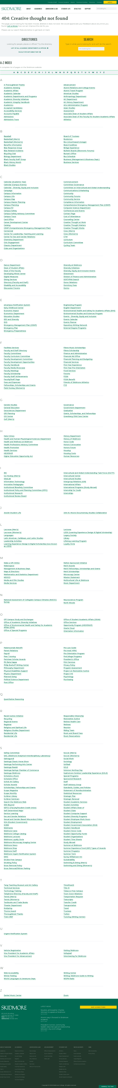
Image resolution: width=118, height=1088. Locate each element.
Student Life (65, 9)
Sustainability (69, 859)
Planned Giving (10, 676)
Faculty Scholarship (12, 373)
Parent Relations (11, 650)
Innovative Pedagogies (14, 484)
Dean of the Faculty (12, 271)
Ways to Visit (33, 1053)
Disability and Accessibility (15, 285)
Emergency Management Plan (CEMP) (20, 325)
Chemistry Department (14, 240)
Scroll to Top (108, 1086)
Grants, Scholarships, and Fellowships (80, 413)
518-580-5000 (9, 1016)
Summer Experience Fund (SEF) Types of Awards (85, 848)
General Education (12, 407)
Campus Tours (10, 216)
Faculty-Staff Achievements (16, 376)
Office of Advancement (49, 1050)
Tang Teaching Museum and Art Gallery (21, 885)
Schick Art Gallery (11, 781)
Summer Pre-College (20, 1076)
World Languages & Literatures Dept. (20, 978)
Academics (38, 9)
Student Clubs (70, 810)
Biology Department (12, 156)
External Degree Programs (75, 328)
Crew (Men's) (69, 231)
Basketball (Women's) (13, 142)
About (28, 9)
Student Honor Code (72, 830)
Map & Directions (98, 1006)
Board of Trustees (71, 136)
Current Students (63, 2)
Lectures (67, 529)
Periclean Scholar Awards (15, 659)
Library (66, 538)
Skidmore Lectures (12, 836)
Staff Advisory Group (72, 784)
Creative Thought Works (74, 228)
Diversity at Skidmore (73, 265)
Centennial (8, 231)
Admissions (9, 117)
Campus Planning (11, 205)
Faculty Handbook (11, 365)
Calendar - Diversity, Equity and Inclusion (21, 188)
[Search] (115, 8)
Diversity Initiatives (72, 268)
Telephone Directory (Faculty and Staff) (21, 893)
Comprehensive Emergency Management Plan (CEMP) (87, 205)
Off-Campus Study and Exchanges (18, 619)
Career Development (64, 1055)
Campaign (8, 190)
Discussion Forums (12, 288)
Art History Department (74, 102)
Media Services (10, 583)
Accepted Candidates (13, 108)
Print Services (69, 662)
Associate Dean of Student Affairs (78, 114)
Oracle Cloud (69, 628)
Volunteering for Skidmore (75, 955)
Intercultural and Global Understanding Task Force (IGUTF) (89, 473)
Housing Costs (70, 453)
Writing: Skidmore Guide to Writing (78, 975)
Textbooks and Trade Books (16, 902)
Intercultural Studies (72, 478)
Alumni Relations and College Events (79, 88)
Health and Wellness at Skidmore (18, 442)
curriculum (68, 240)
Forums (67, 373)
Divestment (69, 274)
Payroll (7, 653)
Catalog (7, 225)
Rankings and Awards (5, 1063)
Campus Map (9, 199)
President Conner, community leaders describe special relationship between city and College (55, 1026)
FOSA (66, 376)
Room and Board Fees (73, 733)
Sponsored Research (72, 778)
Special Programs (71, 775)
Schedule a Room (11, 775)
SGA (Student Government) (15, 822)
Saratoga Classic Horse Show (16, 761)
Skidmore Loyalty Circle (14, 839)
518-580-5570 (14, 1018)
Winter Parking (10, 975)
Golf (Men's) (9, 419)
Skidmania (8, 827)
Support (88, 9)
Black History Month (12, 162)
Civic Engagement (11, 242)
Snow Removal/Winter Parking (17, 868)
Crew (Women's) (71, 234)
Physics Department (12, 673)
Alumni (73, 2)
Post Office (9, 682)
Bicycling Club (10, 154)
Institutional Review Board (15, 496)
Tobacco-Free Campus (73, 890)
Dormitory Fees (70, 285)
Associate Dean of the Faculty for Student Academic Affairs (89, 117)
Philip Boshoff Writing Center (16, 665)
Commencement (71, 182)
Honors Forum (70, 447)
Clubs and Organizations (14, 248)
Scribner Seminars (11, 799)
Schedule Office (11, 778)
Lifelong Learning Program (75, 541)
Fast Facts (32, 1063)
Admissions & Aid (52, 9)
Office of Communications (80, 1060)
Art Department (70, 99)
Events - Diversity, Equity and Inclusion (80, 316)
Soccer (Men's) (70, 752)
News (75, 1050)
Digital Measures (11, 276)
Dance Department (12, 265)
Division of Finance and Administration (80, 276)
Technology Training (12, 890)
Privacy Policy (69, 665)
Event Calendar (77, 1053)
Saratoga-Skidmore (12, 773)
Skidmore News (10, 845)
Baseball (7, 136)
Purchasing (68, 679)
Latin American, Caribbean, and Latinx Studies (23, 538)
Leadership (2, 1050)
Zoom (66, 995)
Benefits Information (13, 145)
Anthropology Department (75, 96)
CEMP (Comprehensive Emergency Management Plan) (27, 228)
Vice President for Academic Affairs (19, 953)
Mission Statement (72, 577)
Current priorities (48, 1055)
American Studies (71, 94)
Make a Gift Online (12, 563)
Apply (110, 2)
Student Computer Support (75, 813)
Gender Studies (10, 405)
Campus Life (9, 196)
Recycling (8, 718)
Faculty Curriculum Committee (17, 356)
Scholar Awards (10, 784)
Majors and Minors (19, 1050)
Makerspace (9, 565)
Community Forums (72, 196)
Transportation (70, 905)
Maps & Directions (11, 571)
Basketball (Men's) (12, 139)
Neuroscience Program (73, 599)
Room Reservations (72, 736)
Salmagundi (9, 758)
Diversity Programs (63, 1060)
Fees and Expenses (12, 382)
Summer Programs (72, 851)
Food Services (70, 371)
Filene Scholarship (71, 350)
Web (89, 1046)
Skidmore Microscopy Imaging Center (20, 842)
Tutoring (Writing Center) (74, 916)
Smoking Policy (10, 862)
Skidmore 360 (3, 1055)
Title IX (67, 887)
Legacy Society (70, 535)
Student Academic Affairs (21, 1063)
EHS (5, 322)
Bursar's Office (70, 154)
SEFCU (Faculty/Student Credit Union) (20, 807)
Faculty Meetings (11, 371)
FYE (65, 385)
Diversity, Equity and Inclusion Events (79, 271)
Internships (68, 493)
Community (68, 193)
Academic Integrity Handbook (17, 102)
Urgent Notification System (15, 933)
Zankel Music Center (13, 995)
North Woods (69, 602)
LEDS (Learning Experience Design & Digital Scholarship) (88, 532)
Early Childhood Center (14, 308)
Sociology (68, 761)
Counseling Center (72, 219)
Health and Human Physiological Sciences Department (27, 439)
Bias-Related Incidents (13, 151)
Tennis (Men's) (10, 896)
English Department (72, 308)
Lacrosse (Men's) (11, 529)
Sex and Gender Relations (15, 816)
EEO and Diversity (11, 319)
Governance (69, 405)
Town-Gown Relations (73, 893)
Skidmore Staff (10, 851)
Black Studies (10, 165)
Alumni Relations (48, 1053)
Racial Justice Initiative (13, 715)
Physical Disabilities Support (16, 670)
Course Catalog (18, 1055)
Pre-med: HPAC (70, 650)
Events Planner (70, 322)
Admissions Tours (11, 119)
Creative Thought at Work (75, 222)
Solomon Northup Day (73, 770)
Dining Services (10, 279)
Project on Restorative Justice (76, 670)
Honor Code (69, 442)
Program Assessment (73, 668)
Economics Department (14, 313)
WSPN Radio (69, 978)
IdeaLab (7, 478)
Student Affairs (62, 1053)
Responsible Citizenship (74, 715)
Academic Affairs (11, 91)
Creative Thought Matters (75, 225)
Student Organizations (73, 836)
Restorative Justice (72, 718)
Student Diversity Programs (75, 816)
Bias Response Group (13, 148)
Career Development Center (16, 222)
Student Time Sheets (73, 839)
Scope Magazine (11, 790)
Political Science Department (16, 679)
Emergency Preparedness (15, 331)
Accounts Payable (11, 114)
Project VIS (68, 673)
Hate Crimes (9, 436)
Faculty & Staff (52, 2)
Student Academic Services (75, 801)
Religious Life (62, 1066)
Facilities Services (11, 347)
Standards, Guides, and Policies (77, 787)
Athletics (77, 9)
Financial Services (71, 362)
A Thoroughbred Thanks (14, 85)
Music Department (72, 583)
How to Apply (33, 1050)
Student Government (64, 1073)
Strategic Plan (70, 796)
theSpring (8, 908)
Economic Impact (11, 310)
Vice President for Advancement (18, 955)
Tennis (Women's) (11, 899)
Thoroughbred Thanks (13, 913)
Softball (67, 764)
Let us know (12, 26)
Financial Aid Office (72, 356)
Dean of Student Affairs (14, 268)
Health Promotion (11, 447)
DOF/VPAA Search (71, 279)
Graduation (68, 410)
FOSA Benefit (69, 379)
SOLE (66, 767)
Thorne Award (10, 911)
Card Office (9, 219)
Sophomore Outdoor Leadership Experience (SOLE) (86, 773)
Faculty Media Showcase (14, 368)
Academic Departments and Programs (20, 96)
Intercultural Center (72, 476)
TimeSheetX (69, 885)
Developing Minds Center (15, 274)
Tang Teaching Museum (6, 1073)
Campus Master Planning (14, 202)
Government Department (74, 407)
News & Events (78, 1046)
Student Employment (73, 822)
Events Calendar (71, 319)
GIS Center (8, 416)
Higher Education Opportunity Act (18, 456)
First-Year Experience (73, 365)
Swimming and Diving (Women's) (78, 865)
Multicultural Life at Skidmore (76, 580)
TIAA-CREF (8, 916)
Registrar (8, 724)
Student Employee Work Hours (77, 819)
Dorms (66, 288)
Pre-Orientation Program (74, 653)
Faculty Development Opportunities (19, 362)
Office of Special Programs (15, 630)
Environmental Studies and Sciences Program (83, 313)
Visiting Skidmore (71, 950)
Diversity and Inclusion (5, 1058)
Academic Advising (12, 88)
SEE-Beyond (9, 804)
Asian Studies (69, 108)
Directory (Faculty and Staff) (16, 282)
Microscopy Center (72, 574)
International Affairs (72, 484)
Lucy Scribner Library (20, 1068)
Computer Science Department (77, 208)
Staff (66, 781)
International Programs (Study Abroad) (80, 487)
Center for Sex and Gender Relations (19, 237)
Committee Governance (74, 185)
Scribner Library (10, 796)
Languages (9, 535)
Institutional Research (13, 493)
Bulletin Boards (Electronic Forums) (79, 151)
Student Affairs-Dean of (74, 807)
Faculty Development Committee (18, 359)
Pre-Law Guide (70, 647)
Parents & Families (81, 2)
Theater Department (13, 905)
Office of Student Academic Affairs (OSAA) (82, 619)
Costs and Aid (33, 1055)
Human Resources (71, 456)
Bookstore (68, 139)
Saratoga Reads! (11, 767)
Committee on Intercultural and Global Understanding (87, 188)
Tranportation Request (73, 896)
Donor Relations (70, 282)
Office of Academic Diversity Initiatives (20, 622)
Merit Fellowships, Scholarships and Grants (82, 568)
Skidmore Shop (10, 848)
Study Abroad (69, 842)
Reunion (67, 727)
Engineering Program (73, 305)
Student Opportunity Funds (75, 833)
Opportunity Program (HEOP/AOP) (78, 625)
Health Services (10, 450)
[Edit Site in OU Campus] (1, 1)
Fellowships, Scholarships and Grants (20, 385)
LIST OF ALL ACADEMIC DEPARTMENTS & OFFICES (28, 48)
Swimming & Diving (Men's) (75, 862)
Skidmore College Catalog (15, 833)
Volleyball (68, 953)
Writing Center (70, 972)
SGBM (6, 825)
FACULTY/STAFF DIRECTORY (29, 52)
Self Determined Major (13, 810)
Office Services (70, 622)
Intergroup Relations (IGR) (75, 481)
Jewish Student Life (12, 512)
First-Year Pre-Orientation (74, 368)
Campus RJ (8, 208)
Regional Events (11, 721)
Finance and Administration (75, 353)
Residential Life (10, 733)
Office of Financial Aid (35, 1066)
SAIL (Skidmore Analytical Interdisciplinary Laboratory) (27, 755)
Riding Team (69, 730)
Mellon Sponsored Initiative (75, 563)
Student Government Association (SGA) (80, 825)
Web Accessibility (11, 972)
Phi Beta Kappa (10, 662)
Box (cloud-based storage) (75, 142)
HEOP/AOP (8, 453)
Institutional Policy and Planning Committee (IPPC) (26, 490)
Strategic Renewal (71, 799)
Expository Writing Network (75, 325)
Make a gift (47, 1058)
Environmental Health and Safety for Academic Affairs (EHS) (89, 310)
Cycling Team (69, 245)
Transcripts (68, 899)
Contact (99, 2)
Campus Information (12, 193)
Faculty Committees (12, 353)
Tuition (67, 913)
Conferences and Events (74, 211)
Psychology (68, 676)
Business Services (71, 162)
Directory (92, 2)
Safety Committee (12, 752)
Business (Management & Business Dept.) (82, 159)
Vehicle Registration (12, 950)
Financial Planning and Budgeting (78, 359)
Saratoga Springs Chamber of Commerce (21, 770)
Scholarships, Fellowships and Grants (20, 787)
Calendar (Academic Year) (15, 182)
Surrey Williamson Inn (73, 856)
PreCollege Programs (73, 656)
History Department (72, 436)
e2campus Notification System (17, 305)
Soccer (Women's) (71, 755)
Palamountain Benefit (13, 647)
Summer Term (70, 853)
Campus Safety (10, 211)
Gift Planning (9, 413)
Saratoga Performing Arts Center (18, 764)
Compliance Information (74, 202)
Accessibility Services (13, 111)
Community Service (72, 199)
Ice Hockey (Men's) (12, 476)
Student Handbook (72, 827)
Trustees (67, 911)
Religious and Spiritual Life (15, 727)
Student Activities (71, 804)
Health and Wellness (64, 1063)
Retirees (67, 724)
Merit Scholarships (71, 571)
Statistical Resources (73, 793)
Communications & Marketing (76, 190)
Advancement (70, 85)
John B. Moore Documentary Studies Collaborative (85, 512)
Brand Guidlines (70, 145)
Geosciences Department (15, 410)
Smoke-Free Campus (13, 859)
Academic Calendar (12, 94)
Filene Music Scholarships (75, 347)
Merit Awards (69, 565)
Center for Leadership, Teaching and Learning (23, 234)
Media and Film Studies (14, 580)
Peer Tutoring (10, 656)
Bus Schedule (69, 156)
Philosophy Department (14, 668)
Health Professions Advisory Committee (21, 444)
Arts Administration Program (76, 105)
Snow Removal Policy (13, 865)
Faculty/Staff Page (12, 379)
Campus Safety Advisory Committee (19, 214)
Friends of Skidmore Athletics (76, 382)
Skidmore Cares (10, 830)
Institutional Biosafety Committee (18, 487)
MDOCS (7, 577)
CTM (66, 237)
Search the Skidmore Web (15, 801)
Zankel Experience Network (65, 1076)
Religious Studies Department (17, 730)
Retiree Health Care (72, 721)
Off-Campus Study (19, 1071)
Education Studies (12, 316)
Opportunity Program (20, 1073)
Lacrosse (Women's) (12, 532)
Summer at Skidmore (73, 845)
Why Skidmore (33, 1058)
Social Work (69, 758)
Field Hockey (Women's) (14, 388)
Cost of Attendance (72, 216)
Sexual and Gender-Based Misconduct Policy (23, 819)
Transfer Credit (70, 902)
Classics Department (13, 245)
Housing (67, 450)
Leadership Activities (13, 541)
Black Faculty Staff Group (15, 159)
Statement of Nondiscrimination (77, 790)
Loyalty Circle (69, 544)
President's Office (71, 659)
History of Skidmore (72, 439)
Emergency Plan (11, 328)
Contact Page (69, 214)
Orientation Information (74, 631)
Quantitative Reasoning (14, 699)
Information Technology (14, 481)
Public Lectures (77, 1055)
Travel (66, 908)
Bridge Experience (71, 148)
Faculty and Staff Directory (15, 350)
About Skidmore (5, 1046)
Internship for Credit (72, 490)
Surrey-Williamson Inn (5, 1071)
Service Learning (11, 813)
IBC (5, 473)
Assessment (69, 111)
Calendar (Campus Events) (15, 185)
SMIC (6, 856)
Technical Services (12, 887)
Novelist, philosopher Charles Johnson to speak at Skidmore (53, 1010)
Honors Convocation (72, 444)
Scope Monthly (10, 793)
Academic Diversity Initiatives (16, 99)
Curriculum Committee (73, 242)
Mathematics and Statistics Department (21, 574)
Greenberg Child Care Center (76, 416)
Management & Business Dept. (17, 568)
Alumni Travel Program (73, 91)
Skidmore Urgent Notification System (20, 853)
